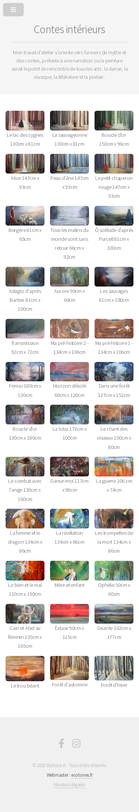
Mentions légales (69, 785)
